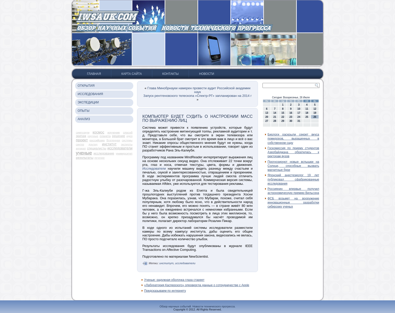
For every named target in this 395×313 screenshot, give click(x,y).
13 (266, 112)
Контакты (170, 74)
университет (124, 153)
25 (306, 117)
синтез (80, 144)
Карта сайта (131, 74)
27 (266, 121)
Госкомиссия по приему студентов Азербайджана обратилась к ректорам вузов (293, 152)
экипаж (81, 136)
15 (282, 112)
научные (92, 136)
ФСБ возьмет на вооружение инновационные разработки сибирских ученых (293, 203)
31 (298, 121)
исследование (104, 153)
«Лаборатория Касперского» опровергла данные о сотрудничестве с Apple (196, 285)
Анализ (84, 119)
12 (315, 108)
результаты (84, 158)
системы (127, 140)
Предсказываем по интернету (165, 291)
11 (306, 108)
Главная (94, 74)
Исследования (90, 94)
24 (298, 117)
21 (274, 117)
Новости (206, 74)
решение (118, 136)
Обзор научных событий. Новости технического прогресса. (197, 306)
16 (290, 112)
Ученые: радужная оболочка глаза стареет (174, 280)
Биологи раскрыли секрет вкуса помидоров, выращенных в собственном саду (293, 139)
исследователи (120, 148)
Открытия (86, 85)
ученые (84, 152)
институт (109, 144)
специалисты (96, 148)
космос (98, 132)
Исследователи (154, 168)
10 (298, 108)
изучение (113, 132)
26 (315, 117)
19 (315, 112)
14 (274, 112)
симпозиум (83, 132)
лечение (99, 157)
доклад (93, 144)
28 (274, 121)
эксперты (127, 144)
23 (290, 117)
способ (128, 132)
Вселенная (113, 140)
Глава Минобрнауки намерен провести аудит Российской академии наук (198, 90)
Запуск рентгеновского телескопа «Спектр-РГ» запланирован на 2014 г (197, 96)
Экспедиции (88, 102)
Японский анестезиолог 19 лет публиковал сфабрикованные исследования (293, 179)
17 (298, 112)
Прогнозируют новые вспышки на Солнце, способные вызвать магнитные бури (293, 166)
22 (282, 117)
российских (97, 140)
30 (290, 121)
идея (129, 136)
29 (282, 121)
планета (105, 136)
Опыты (84, 111)
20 (266, 117)
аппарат (81, 148)
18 (306, 112)
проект (82, 140)
